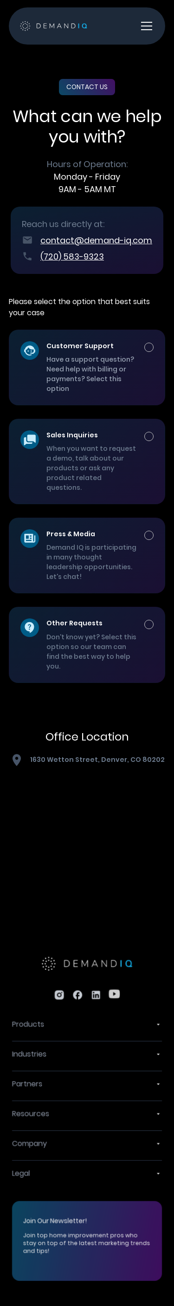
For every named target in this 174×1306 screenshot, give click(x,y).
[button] (144, 26)
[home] (53, 26)
